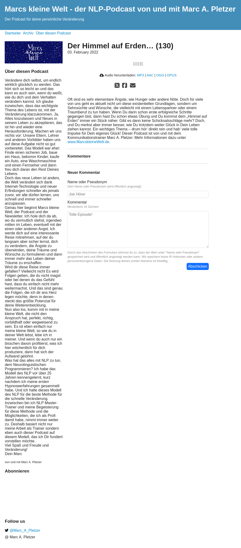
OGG (160, 75)
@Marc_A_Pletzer (24, 530)
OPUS (172, 75)
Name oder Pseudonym (87, 182)
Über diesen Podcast (53, 33)
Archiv (28, 33)
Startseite (13, 33)
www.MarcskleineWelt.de (88, 142)
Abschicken (197, 266)
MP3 (140, 75)
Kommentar (77, 202)
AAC (150, 75)
